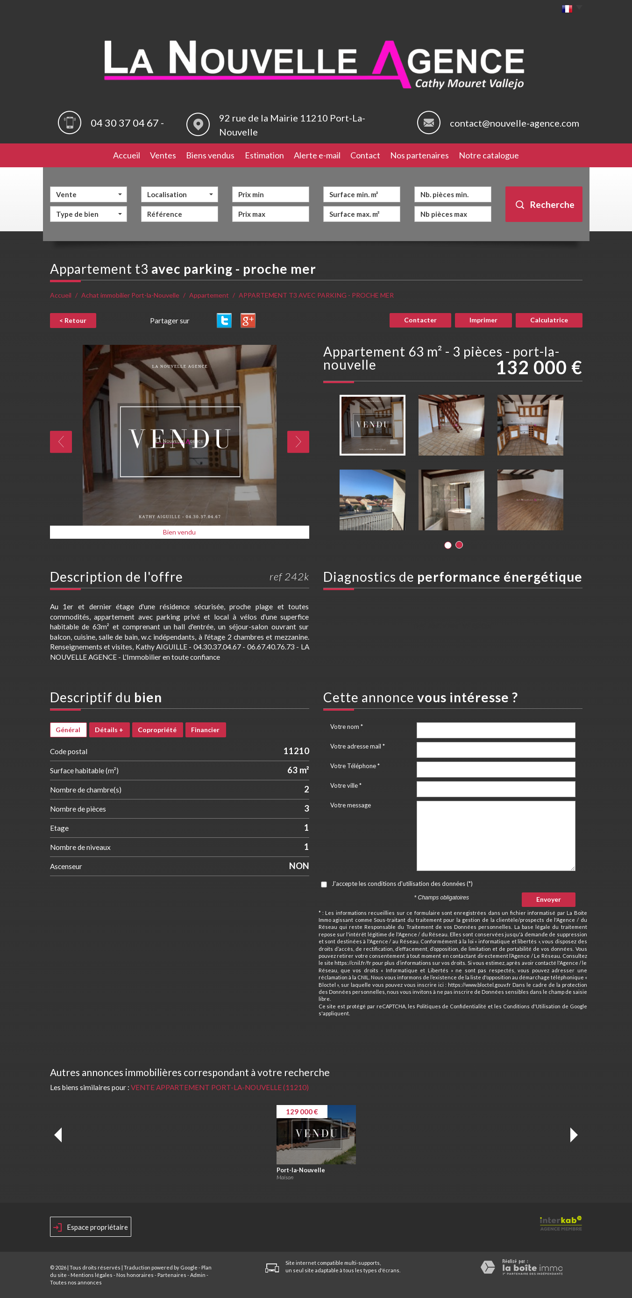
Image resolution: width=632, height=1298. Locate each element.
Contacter (420, 320)
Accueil (126, 155)
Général (68, 730)
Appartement (209, 295)
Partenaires (171, 1275)
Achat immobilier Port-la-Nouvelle (130, 295)
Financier (205, 730)
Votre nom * (346, 726)
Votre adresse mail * (357, 746)
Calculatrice (549, 320)
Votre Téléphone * (355, 766)
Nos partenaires (419, 155)
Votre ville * (346, 785)
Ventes (163, 155)
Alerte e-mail (317, 155)
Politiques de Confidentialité (452, 1006)
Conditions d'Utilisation (532, 1006)
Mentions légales (92, 1275)
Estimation (264, 155)
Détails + (109, 730)
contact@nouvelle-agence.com (514, 122)
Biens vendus (210, 155)
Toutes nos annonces (76, 1282)
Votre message (350, 805)
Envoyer (548, 899)
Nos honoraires (135, 1275)
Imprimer (483, 320)
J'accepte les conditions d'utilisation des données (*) (402, 883)
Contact (365, 155)
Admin (198, 1275)
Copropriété (157, 730)
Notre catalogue (489, 155)
